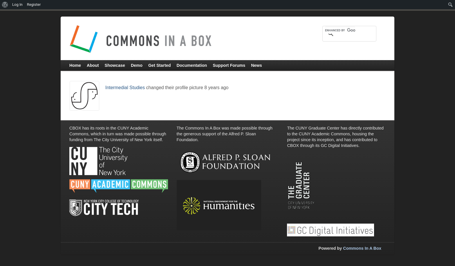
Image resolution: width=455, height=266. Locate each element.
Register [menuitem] (34, 4)
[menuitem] (5, 4)
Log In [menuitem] (17, 4)
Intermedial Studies (125, 87)
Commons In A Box (362, 248)
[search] (340, 30)
